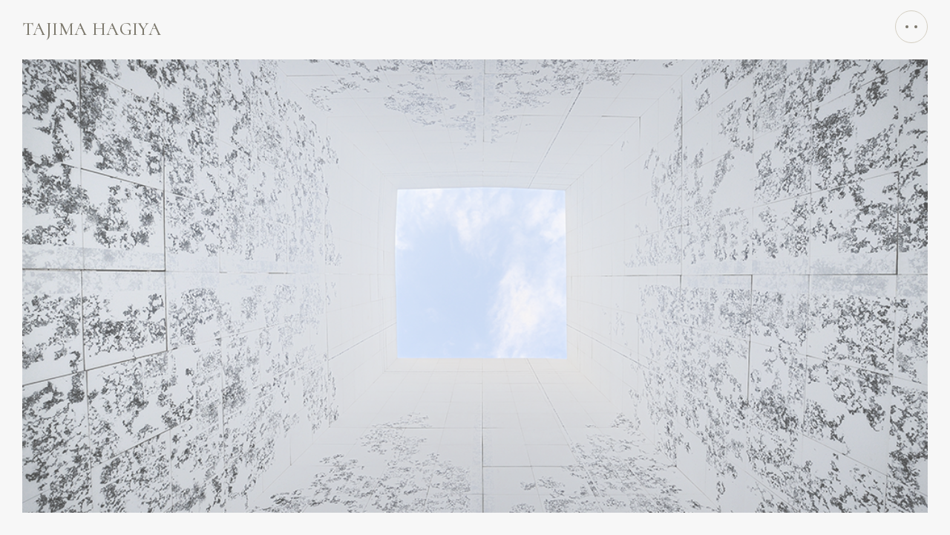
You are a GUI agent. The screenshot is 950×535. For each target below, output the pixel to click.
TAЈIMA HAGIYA (91, 30)
